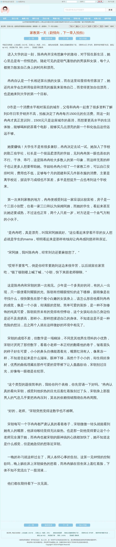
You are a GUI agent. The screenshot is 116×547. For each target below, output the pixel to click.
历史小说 (46, 18)
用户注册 (111, 1)
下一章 (66, 38)
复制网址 (89, 22)
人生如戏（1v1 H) (20, 45)
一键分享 (83, 22)
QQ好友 (45, 22)
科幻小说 (66, 18)
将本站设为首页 (8, 2)
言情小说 (77, 18)
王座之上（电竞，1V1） (38, 45)
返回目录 (48, 38)
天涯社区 (66, 22)
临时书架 (107, 18)
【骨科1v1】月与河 (85, 45)
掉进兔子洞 (13, 47)
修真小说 (25, 18)
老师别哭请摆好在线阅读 (22, 26)
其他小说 (87, 18)
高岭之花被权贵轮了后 (68, 45)
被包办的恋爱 (53, 45)
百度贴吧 (60, 22)
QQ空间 (24, 22)
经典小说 (97, 18)
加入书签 (83, 38)
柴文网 (15, 10)
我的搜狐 (77, 22)
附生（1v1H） (24, 47)
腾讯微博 (36, 22)
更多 (93, 22)
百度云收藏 (54, 22)
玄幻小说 (15, 18)
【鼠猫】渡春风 (37, 47)
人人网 (41, 22)
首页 (4, 18)
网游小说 (56, 18)
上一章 (31, 38)
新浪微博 (30, 22)
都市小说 (35, 18)
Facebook (72, 22)
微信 (49, 22)
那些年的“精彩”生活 (101, 45)
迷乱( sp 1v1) (41, 535)
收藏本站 (21, 2)
